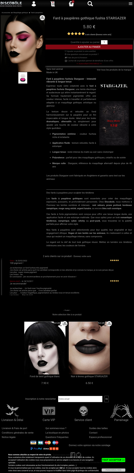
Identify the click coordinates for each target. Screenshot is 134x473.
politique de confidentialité (88, 471)
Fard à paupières (37, 13)
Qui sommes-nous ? (55, 428)
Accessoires (6, 13)
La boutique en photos (57, 432)
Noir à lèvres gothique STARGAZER (89, 376)
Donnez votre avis (82, 256)
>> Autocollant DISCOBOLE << (89, 64)
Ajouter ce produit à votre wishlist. (80, 51)
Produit (67, 310)
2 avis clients (90, 35)
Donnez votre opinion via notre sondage (89, 445)
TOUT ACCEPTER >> (113, 460)
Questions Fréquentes (57, 437)
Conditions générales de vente (17, 432)
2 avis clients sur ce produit (57, 256)
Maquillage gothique (20, 13)
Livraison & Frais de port (14, 428)
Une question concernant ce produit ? (82, 54)
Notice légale (9, 437)
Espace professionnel (100, 437)
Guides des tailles (98, 428)
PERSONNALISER (113, 470)
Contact (93, 432)
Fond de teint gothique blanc (45, 376)
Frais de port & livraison (76, 57)
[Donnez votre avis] (103, 35)
